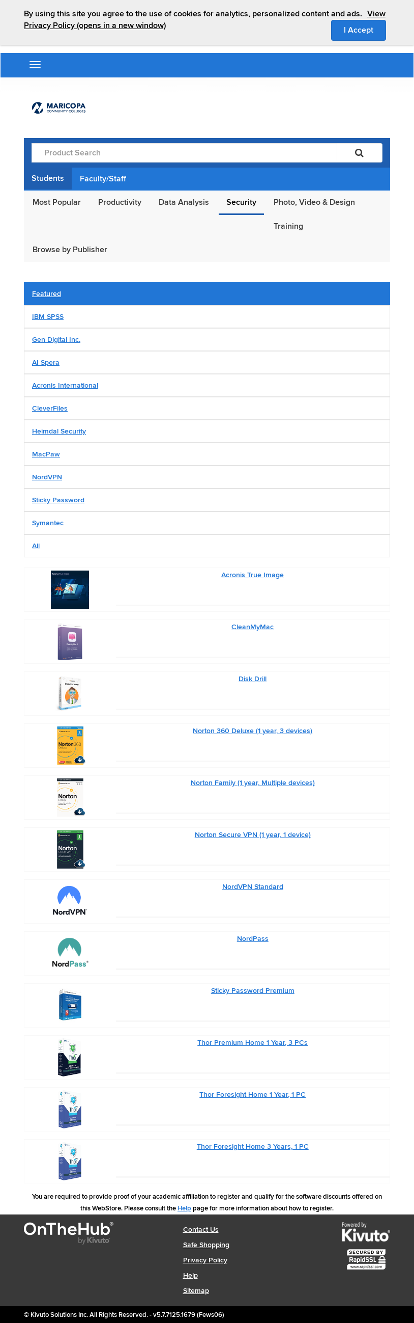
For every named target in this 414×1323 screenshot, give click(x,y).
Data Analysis (184, 202)
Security (241, 202)
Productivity (119, 202)
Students (48, 178)
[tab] (207, 293)
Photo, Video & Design (314, 202)
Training (288, 226)
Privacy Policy (205, 1260)
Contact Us (201, 1229)
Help (184, 1208)
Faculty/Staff (103, 179)
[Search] (359, 152)
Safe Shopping (206, 1244)
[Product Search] (184, 153)
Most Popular (57, 202)
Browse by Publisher (70, 250)
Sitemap (196, 1290)
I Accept (365, 29)
